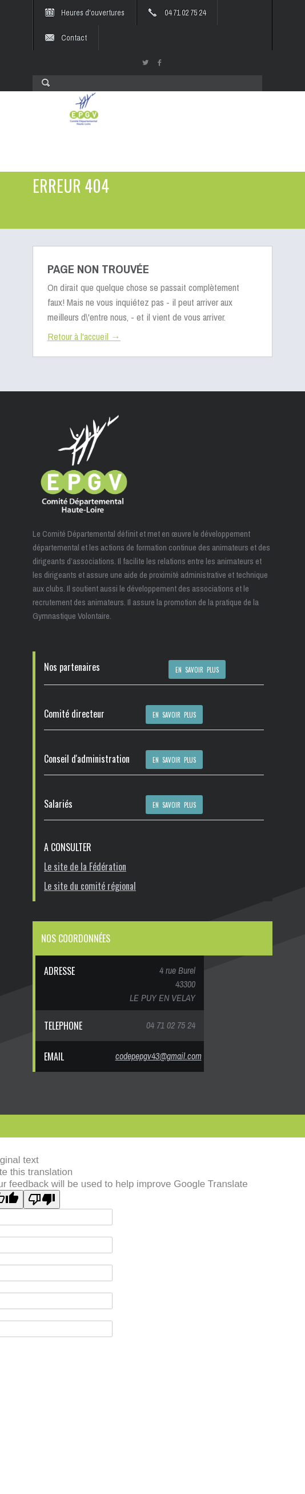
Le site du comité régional (90, 886)
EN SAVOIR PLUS (197, 669)
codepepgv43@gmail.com (158, 1056)
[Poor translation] (41, 1199)
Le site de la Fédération (85, 866)
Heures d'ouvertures (93, 12)
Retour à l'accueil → (84, 336)
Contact (74, 38)
